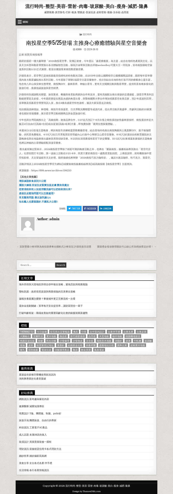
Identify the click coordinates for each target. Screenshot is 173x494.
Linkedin (105, 208)
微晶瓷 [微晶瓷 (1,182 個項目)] (63, 336)
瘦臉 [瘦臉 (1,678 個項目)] (22, 345)
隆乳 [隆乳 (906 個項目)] (22, 349)
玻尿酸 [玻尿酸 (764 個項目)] (148, 340)
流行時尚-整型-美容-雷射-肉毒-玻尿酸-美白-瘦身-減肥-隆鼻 (86, 6)
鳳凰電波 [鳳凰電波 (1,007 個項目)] (99, 349)
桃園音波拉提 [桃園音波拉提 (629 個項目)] (27, 340)
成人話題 (24, 434)
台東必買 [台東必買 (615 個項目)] (141, 331)
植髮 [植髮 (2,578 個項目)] (40, 340)
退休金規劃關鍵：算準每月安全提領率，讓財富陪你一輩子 (51, 305)
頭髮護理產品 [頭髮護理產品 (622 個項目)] (62, 349)
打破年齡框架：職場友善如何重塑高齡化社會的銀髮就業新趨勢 (53, 313)
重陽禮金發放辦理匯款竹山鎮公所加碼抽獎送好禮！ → (126, 246)
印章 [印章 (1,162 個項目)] (83, 331)
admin (79, 49)
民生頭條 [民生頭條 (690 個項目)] (51, 340)
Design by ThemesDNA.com (86, 491)
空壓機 (37, 374)
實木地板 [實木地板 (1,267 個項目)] (51, 336)
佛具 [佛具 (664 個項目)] (75, 331)
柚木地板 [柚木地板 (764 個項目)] (117, 336)
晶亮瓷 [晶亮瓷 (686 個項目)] (92, 336)
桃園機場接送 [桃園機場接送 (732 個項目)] (133, 336)
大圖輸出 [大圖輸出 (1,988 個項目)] (25, 336)
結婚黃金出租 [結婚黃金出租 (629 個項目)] (75, 345)
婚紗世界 (24, 456)
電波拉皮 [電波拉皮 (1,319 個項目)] (46, 349)
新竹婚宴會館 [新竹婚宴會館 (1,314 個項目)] (77, 336)
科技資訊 (24, 427)
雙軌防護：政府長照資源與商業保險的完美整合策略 (47, 291)
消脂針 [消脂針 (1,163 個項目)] (118, 340)
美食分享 (24, 463)
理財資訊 (24, 449)
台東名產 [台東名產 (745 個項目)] (128, 331)
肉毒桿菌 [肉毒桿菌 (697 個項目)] (91, 345)
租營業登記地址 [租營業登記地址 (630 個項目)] (45, 345)
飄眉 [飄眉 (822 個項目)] (75, 349)
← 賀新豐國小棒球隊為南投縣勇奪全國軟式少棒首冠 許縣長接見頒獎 (54, 246)
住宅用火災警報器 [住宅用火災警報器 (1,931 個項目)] (60, 331)
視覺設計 (24, 413)
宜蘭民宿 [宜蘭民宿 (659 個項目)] (38, 336)
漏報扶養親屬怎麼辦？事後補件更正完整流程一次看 (47, 298)
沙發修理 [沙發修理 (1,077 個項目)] (64, 340)
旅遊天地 (24, 420)
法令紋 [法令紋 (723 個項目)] (89, 340)
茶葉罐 (42, 378)
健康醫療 (24, 406)
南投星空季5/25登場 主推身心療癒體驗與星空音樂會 (86, 42)
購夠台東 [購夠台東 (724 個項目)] (122, 345)
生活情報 (24, 470)
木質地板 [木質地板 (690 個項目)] (104, 336)
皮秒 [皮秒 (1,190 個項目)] (30, 345)
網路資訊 (24, 399)
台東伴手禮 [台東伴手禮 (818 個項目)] (114, 331)
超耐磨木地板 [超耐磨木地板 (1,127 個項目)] (137, 345)
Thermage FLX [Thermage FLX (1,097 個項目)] (27, 331)
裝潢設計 (24, 441)
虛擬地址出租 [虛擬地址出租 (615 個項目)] (106, 345)
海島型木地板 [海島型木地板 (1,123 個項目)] (104, 340)
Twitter (74, 208)
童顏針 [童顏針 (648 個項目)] (60, 345)
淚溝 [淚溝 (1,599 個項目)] (128, 340)
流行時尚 (87, 34)
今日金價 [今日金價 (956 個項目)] (42, 331)
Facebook (90, 208)
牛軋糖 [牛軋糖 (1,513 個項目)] (137, 340)
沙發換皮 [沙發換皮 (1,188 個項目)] (78, 340)
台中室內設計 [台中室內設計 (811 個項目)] (97, 331)
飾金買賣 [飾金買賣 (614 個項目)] (86, 349)
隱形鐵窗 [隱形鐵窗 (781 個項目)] (33, 349)
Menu (25, 22)
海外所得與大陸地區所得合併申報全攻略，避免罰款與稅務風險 (53, 284)
